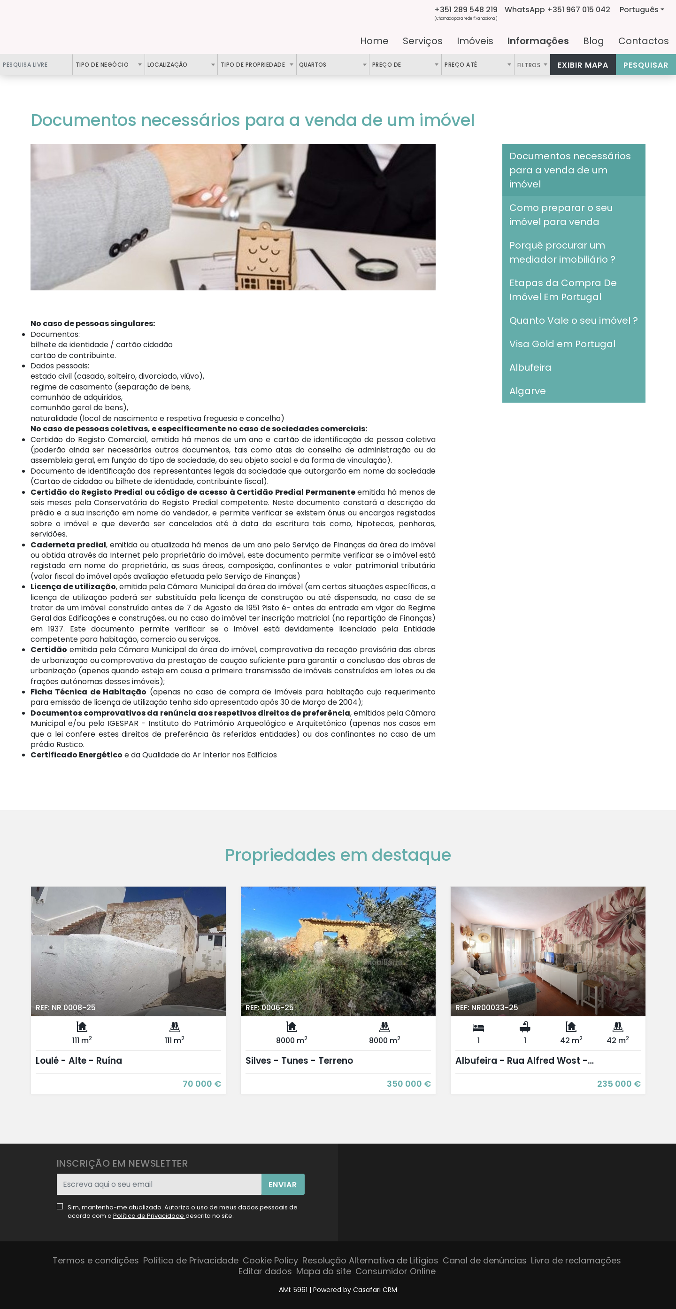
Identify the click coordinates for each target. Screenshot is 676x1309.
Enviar (283, 1184)
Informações (538, 41)
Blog (593, 41)
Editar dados (265, 1271)
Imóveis (475, 41)
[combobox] (109, 64)
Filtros (529, 65)
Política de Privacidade (149, 1215)
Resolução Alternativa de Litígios (370, 1260)
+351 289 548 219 (466, 9)
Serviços (423, 41)
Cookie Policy (270, 1260)
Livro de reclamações (576, 1260)
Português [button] (639, 9)
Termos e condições (96, 1260)
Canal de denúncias (485, 1260)
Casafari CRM (375, 1289)
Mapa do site (323, 1271)
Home (374, 41)
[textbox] (192, 64)
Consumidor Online (395, 1271)
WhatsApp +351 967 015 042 (557, 9)
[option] (128, 997)
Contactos (643, 41)
